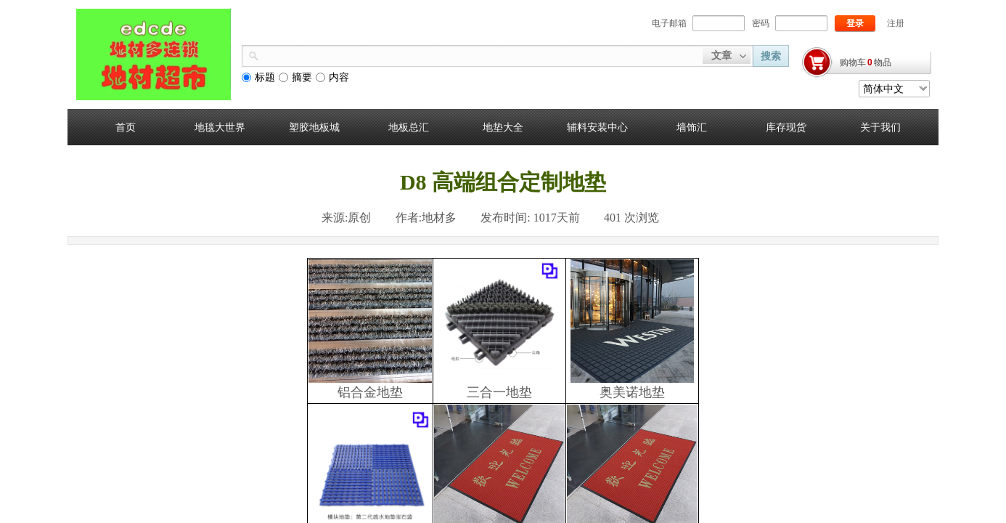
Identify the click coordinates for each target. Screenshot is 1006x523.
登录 (855, 23)
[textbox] (481, 54)
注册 (895, 23)
